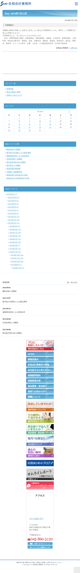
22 (19, 127)
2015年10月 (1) (13, 197)
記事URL (74, 48)
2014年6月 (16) (15, 236)
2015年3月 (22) (13, 217)
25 (50, 127)
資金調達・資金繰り (37, 386)
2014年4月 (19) (15, 242)
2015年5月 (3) (13, 210)
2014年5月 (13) (15, 239)
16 (30, 124)
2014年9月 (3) (14, 226)
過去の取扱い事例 (13, 92)
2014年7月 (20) (15, 233)
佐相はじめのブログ (14, 95)
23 (30, 127)
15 (19, 124)
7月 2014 (40, 111)
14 (9, 124)
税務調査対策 (34, 381)
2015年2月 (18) (13, 220)
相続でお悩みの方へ (37, 391)
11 (50, 121)
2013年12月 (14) (17, 255)
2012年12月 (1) (18, 268)
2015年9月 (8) (13, 201)
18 (50, 124)
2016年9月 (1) (11, 194)
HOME (31, 354)
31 (40, 130)
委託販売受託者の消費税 (12, 333)
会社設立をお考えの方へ (39, 370)
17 (40, 124)
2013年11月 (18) (17, 258)
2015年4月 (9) (13, 213)
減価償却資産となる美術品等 (13, 312)
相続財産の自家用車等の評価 (17, 178)
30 (30, 130)
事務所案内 (33, 359)
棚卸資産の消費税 (9, 291)
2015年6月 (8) (13, 207)
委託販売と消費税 (13, 165)
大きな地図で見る (36, 519)
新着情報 (9, 89)
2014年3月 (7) (14, 245)
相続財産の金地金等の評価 (16, 175)
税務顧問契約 (34, 375)
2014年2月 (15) (15, 249)
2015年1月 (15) (13, 223)
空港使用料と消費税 (10, 322)
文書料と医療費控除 (14, 172)
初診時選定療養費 (13, 169)
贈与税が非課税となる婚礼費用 (14, 302)
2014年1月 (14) (15, 252)
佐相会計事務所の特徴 (38, 365)
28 (9, 130)
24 (40, 127)
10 (40, 121)
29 (19, 130)
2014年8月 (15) (15, 229)
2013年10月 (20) (17, 261)
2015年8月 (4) (13, 204)
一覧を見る (73, 282)
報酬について (34, 397)
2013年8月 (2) (16, 265)
